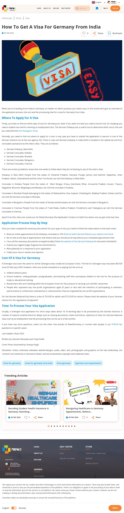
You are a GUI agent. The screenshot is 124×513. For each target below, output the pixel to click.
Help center (65, 8)
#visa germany (64, 363)
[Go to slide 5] (60, 426)
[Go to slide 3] (54, 426)
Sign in (105, 8)
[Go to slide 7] (66, 426)
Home (39, 8)
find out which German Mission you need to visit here (88, 234)
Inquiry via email (67, 459)
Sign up (115, 8)
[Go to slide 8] (69, 426)
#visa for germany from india (38, 363)
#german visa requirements (88, 363)
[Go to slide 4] (57, 426)
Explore (56, 8)
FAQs (62, 453)
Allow (115, 508)
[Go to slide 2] (51, 426)
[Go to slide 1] (48, 426)
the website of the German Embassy (77, 241)
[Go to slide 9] (72, 426)
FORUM (115, 324)
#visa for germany (12, 363)
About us (47, 8)
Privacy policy (91, 464)
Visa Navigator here (28, 131)
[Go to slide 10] (75, 426)
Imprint (88, 459)
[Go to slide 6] (63, 426)
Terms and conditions (95, 453)
